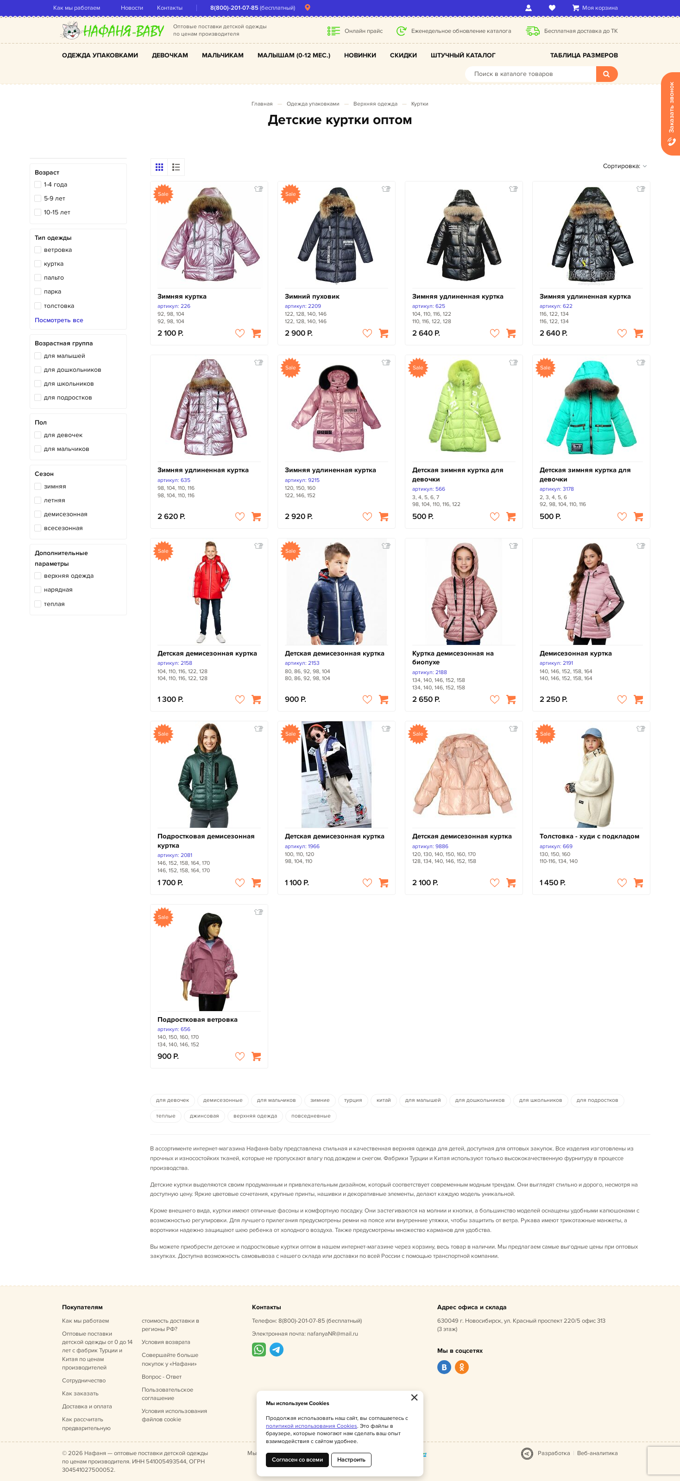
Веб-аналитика (597, 1453)
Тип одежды (53, 238)
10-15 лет (57, 212)
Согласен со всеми (297, 1459)
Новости (141, 8)
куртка (53, 264)
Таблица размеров (584, 55)
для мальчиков (66, 449)
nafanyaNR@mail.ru (332, 1333)
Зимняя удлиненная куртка (458, 296)
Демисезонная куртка (576, 653)
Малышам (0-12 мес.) (294, 55)
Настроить (351, 1459)
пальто (54, 277)
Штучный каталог (463, 55)
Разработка (554, 1453)
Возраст (47, 172)
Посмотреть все (59, 320)
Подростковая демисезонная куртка (206, 841)
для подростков (68, 397)
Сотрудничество (84, 1380)
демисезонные (223, 1100)
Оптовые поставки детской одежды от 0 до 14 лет (97, 1350)
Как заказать (80, 1393)
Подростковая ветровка (197, 1019)
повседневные (311, 1115)
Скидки (403, 55)
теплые (166, 1115)
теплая (54, 604)
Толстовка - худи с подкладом (589, 836)
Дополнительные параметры (61, 558)
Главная (262, 103)
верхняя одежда (69, 576)
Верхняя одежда (375, 103)
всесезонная (63, 528)
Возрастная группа (64, 343)
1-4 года (55, 184)
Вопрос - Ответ (162, 1377)
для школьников (69, 383)
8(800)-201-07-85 (243, 8)
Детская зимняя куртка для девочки (458, 475)
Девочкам (170, 55)
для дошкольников (72, 370)
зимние (320, 1100)
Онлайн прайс (364, 31)
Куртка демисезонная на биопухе (453, 658)
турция (353, 1100)
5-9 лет (54, 198)
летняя (54, 500)
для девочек (63, 435)
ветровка (58, 250)
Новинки (360, 55)
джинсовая (204, 1115)
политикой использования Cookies (311, 1426)
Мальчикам (223, 55)
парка (52, 291)
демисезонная (66, 514)
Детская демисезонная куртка (207, 653)
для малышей (64, 356)
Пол (41, 422)
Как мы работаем (85, 8)
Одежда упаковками (100, 55)
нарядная (58, 590)
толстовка (59, 306)
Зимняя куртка (182, 296)
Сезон (44, 474)
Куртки (419, 103)
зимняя (55, 486)
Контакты (178, 8)
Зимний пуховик (312, 296)
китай (384, 1100)
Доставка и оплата (87, 1406)
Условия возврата (166, 1342)
